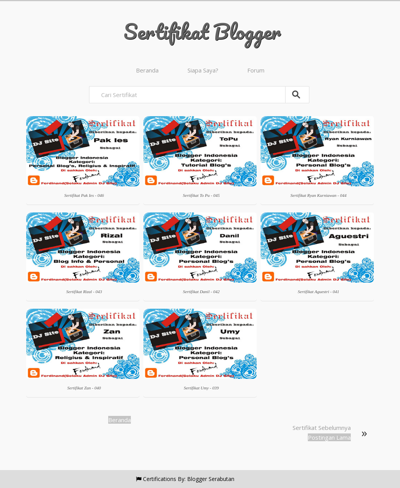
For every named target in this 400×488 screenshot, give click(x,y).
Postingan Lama (329, 437)
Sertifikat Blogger (202, 31)
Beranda (147, 70)
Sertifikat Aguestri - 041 (318, 291)
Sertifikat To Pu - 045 (201, 195)
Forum (255, 70)
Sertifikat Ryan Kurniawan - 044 (318, 195)
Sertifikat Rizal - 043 (84, 291)
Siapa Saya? (203, 70)
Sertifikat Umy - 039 (201, 387)
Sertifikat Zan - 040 (84, 387)
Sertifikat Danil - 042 (201, 291)
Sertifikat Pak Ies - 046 (84, 195)
